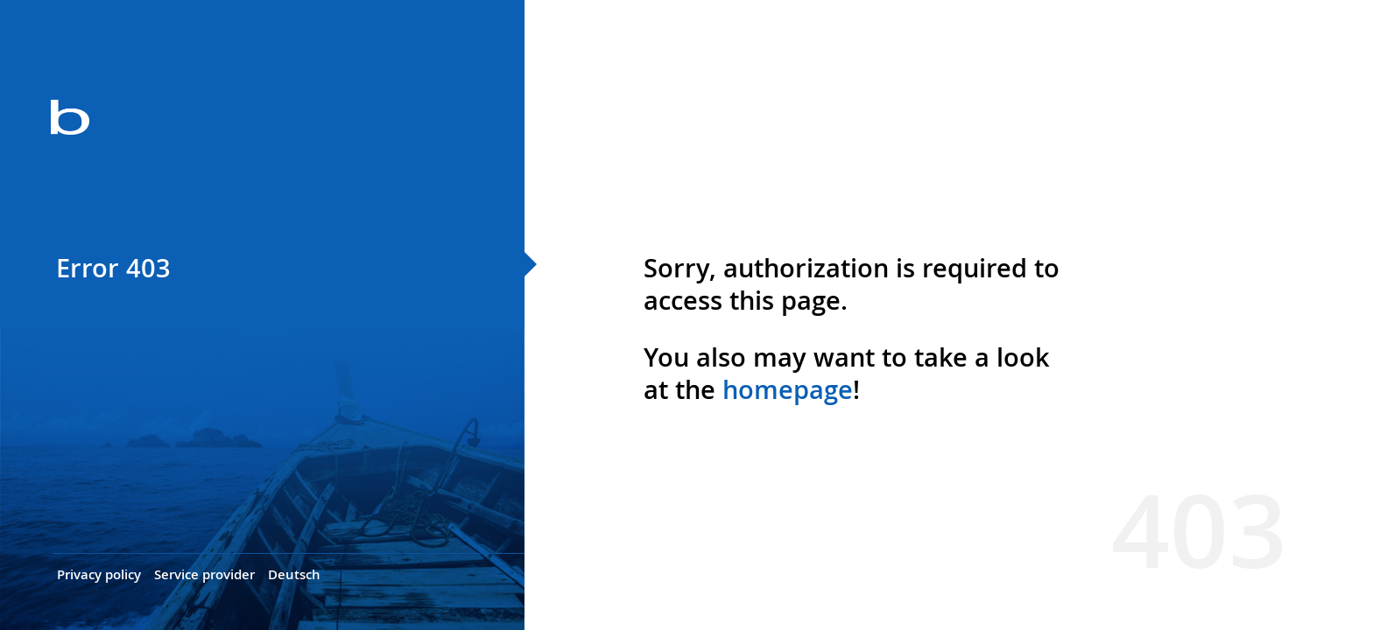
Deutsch (294, 574)
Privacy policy (99, 574)
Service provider (204, 574)
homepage (787, 389)
